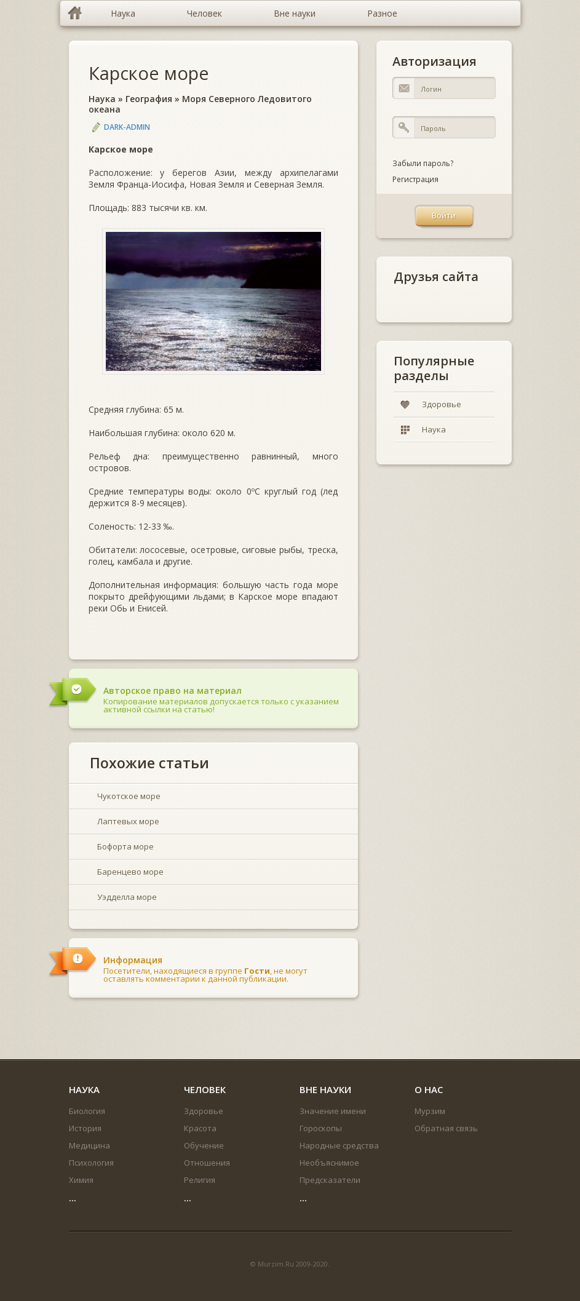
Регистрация (415, 179)
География (148, 99)
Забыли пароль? (422, 163)
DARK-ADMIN (127, 127)
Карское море (149, 73)
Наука (102, 99)
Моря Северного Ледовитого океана (200, 104)
